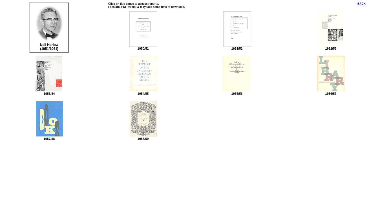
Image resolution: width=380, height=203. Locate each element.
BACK (361, 3)
